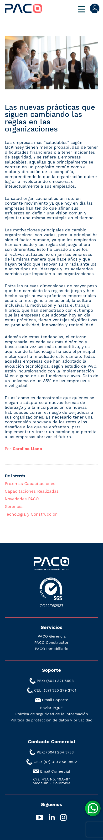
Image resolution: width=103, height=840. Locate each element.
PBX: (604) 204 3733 (55, 752)
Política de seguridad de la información (51, 714)
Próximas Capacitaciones (30, 483)
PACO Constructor (51, 642)
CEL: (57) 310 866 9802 (55, 761)
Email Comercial (55, 771)
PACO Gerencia (52, 636)
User (94, 8)
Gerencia (14, 506)
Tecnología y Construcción (31, 514)
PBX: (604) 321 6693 (55, 680)
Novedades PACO (22, 498)
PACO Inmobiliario (51, 649)
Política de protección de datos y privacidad (51, 720)
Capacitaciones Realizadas (32, 491)
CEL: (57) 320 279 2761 (55, 690)
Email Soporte (55, 700)
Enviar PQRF (51, 708)
